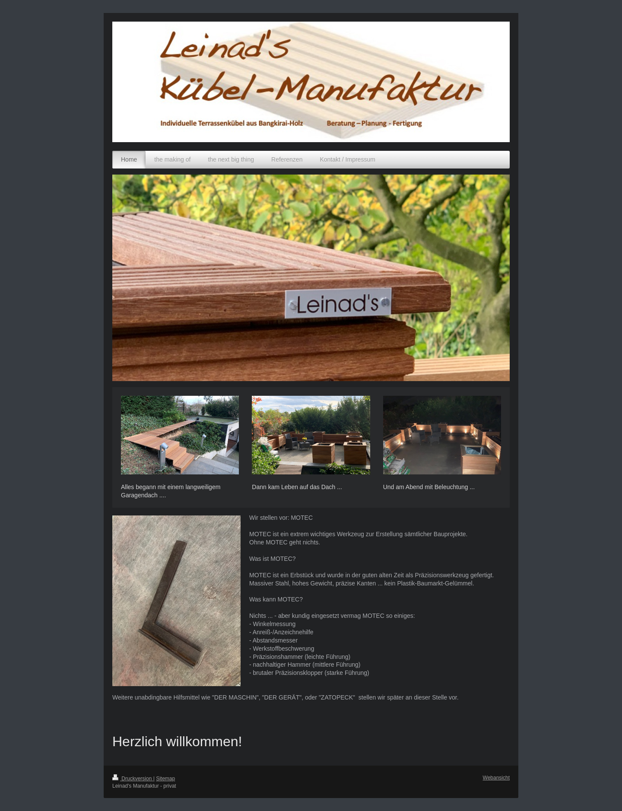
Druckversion (132, 779)
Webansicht (496, 778)
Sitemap (165, 779)
